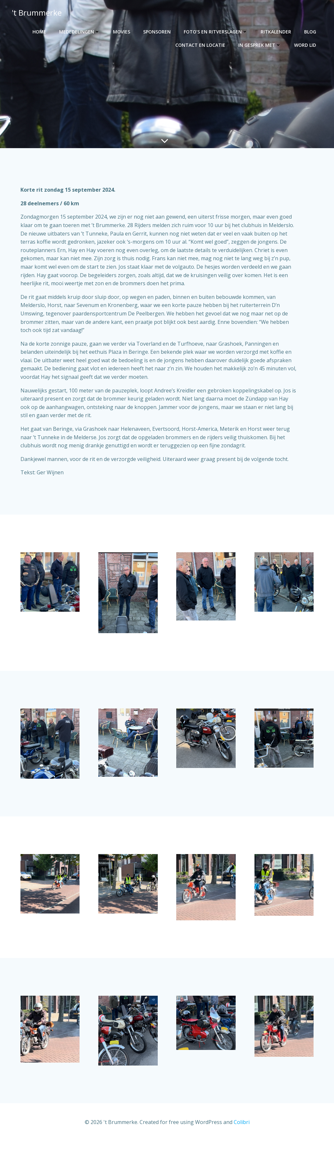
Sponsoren (157, 31)
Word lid (305, 45)
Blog (310, 31)
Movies (121, 31)
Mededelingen (79, 31)
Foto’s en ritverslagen (216, 31)
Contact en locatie (201, 45)
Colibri (242, 1130)
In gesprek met (260, 45)
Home (39, 31)
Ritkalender (276, 31)
